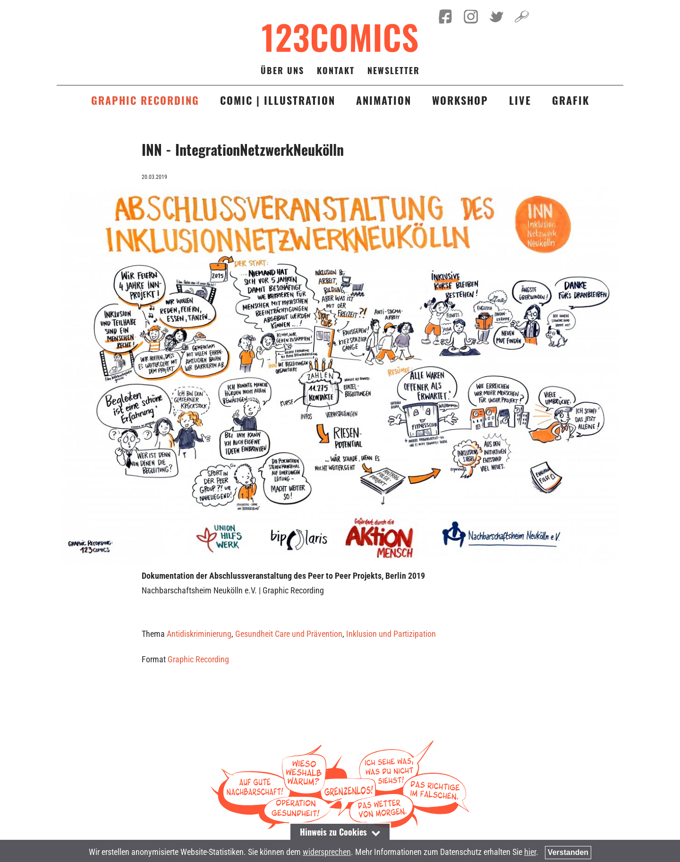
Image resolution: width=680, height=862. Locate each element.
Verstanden (568, 852)
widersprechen (327, 852)
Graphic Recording (198, 659)
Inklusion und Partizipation (391, 634)
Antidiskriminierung (199, 634)
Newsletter (393, 70)
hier (530, 852)
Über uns (282, 70)
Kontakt (336, 70)
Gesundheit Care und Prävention (288, 634)
